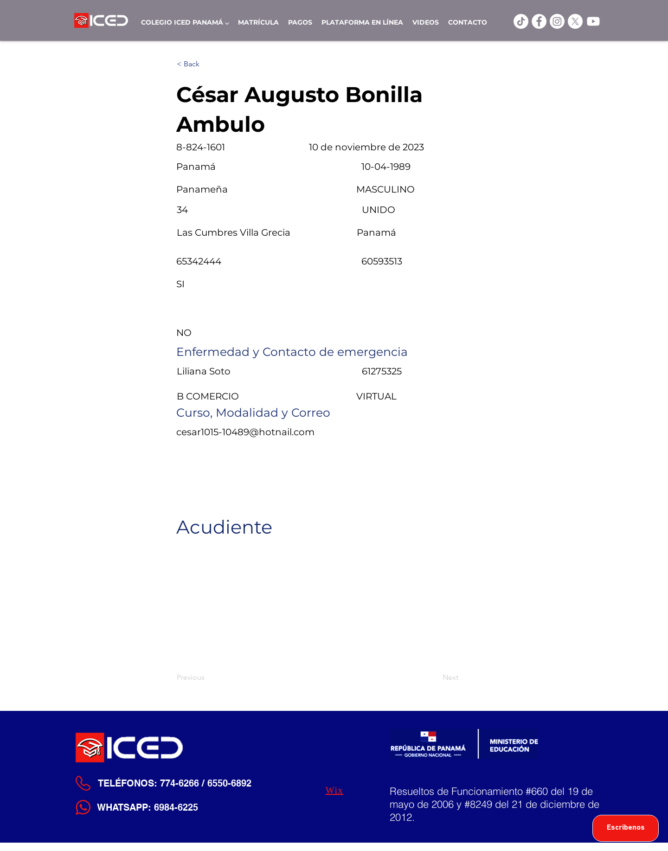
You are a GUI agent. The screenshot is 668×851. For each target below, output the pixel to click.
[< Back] (207, 64)
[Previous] (207, 677)
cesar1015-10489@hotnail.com (245, 432)
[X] (575, 21)
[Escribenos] (625, 828)
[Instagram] (557, 21)
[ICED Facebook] (539, 21)
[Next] (435, 677)
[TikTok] (521, 21)
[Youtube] (593, 21)
